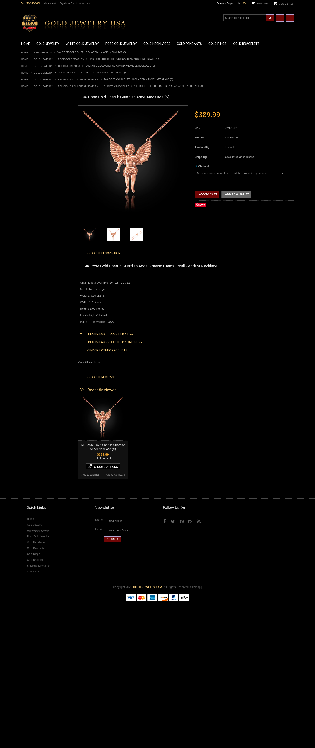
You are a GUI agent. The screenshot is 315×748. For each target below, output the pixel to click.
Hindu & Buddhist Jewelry (37, 348)
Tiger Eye (27, 517)
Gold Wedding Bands (34, 285)
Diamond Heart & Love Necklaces (42, 418)
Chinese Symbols (32, 362)
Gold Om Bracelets (33, 296)
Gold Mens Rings (32, 270)
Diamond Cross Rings (35, 462)
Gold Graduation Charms (37, 171)
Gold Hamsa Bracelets (35, 304)
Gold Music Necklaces (35, 145)
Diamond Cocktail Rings (36, 469)
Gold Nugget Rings (33, 274)
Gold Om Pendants (33, 208)
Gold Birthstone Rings (35, 248)
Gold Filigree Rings (33, 230)
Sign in (63, 3)
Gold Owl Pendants (33, 219)
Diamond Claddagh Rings (37, 480)
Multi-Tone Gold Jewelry (36, 403)
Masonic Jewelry (31, 344)
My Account (50, 3)
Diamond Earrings (32, 451)
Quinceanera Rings (33, 241)
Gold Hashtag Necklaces (36, 123)
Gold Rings (28, 223)
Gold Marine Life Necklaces (38, 120)
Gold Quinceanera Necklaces (39, 153)
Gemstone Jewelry (33, 488)
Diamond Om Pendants (36, 447)
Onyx (24, 506)
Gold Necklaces (69, 66)
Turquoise (27, 521)
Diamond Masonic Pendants (39, 443)
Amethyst (27, 495)
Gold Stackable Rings (34, 234)
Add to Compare (59, 618)
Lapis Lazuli (28, 502)
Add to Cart (207, 194)
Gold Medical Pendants (35, 175)
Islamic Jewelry (30, 351)
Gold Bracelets (30, 292)
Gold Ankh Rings (31, 245)
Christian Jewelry (116, 86)
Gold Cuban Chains (33, 315)
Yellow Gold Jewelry (33, 392)
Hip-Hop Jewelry (31, 373)
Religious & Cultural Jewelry (78, 79)
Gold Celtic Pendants (34, 189)
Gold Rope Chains (32, 318)
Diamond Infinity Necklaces (38, 425)
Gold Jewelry (43, 59)
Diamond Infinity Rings (35, 476)
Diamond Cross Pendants (37, 436)
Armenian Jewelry (32, 326)
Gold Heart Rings (32, 259)
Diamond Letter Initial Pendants (41, 440)
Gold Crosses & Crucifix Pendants (42, 193)
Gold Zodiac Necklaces (35, 160)
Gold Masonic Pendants (36, 212)
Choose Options (47, 610)
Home (24, 52)
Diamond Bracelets (33, 454)
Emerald (26, 498)
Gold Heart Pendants (34, 197)
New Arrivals (43, 52)
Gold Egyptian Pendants (36, 215)
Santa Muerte (29, 333)
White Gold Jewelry (33, 395)
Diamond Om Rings (33, 484)
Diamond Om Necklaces (36, 429)
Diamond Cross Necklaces (38, 414)
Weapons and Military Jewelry (40, 366)
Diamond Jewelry (32, 407)
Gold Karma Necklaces (35, 142)
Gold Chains (29, 311)
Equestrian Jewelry (33, 370)
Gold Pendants (30, 164)
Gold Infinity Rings (32, 263)
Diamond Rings (31, 458)
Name (99, 665)
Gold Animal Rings (33, 237)
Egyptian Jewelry (32, 329)
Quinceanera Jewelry (34, 359)
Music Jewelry (30, 388)
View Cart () (286, 3)
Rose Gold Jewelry (71, 59)
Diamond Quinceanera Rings (39, 465)
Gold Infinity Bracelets (35, 307)
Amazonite (27, 491)
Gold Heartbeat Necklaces (37, 127)
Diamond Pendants (33, 432)
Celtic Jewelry (30, 337)
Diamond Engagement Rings (39, 473)
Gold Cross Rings (32, 256)
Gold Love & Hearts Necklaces (40, 149)
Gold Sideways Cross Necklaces (41, 156)
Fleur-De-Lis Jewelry (34, 381)
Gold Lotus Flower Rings (36, 267)
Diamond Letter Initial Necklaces (41, 421)
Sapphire (27, 513)
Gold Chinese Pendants (36, 167)
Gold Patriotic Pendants (36, 182)
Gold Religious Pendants (36, 186)
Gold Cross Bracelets (34, 300)
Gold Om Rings (31, 278)
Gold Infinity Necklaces (35, 134)
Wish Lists (262, 3)
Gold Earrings (29, 289)
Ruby (24, 510)
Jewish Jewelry (30, 355)
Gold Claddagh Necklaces (37, 116)
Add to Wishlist (33, 618)
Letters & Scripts (31, 385)
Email (98, 674)
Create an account (80, 3)
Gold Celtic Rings (32, 252)
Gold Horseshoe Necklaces (38, 131)
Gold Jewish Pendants (35, 201)
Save (202, 205)
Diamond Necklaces (33, 410)
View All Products (89, 362)
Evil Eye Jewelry (31, 377)
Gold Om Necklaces (33, 138)
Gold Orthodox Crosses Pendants (42, 204)
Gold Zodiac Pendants (35, 179)
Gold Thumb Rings (33, 282)
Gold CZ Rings (30, 226)
